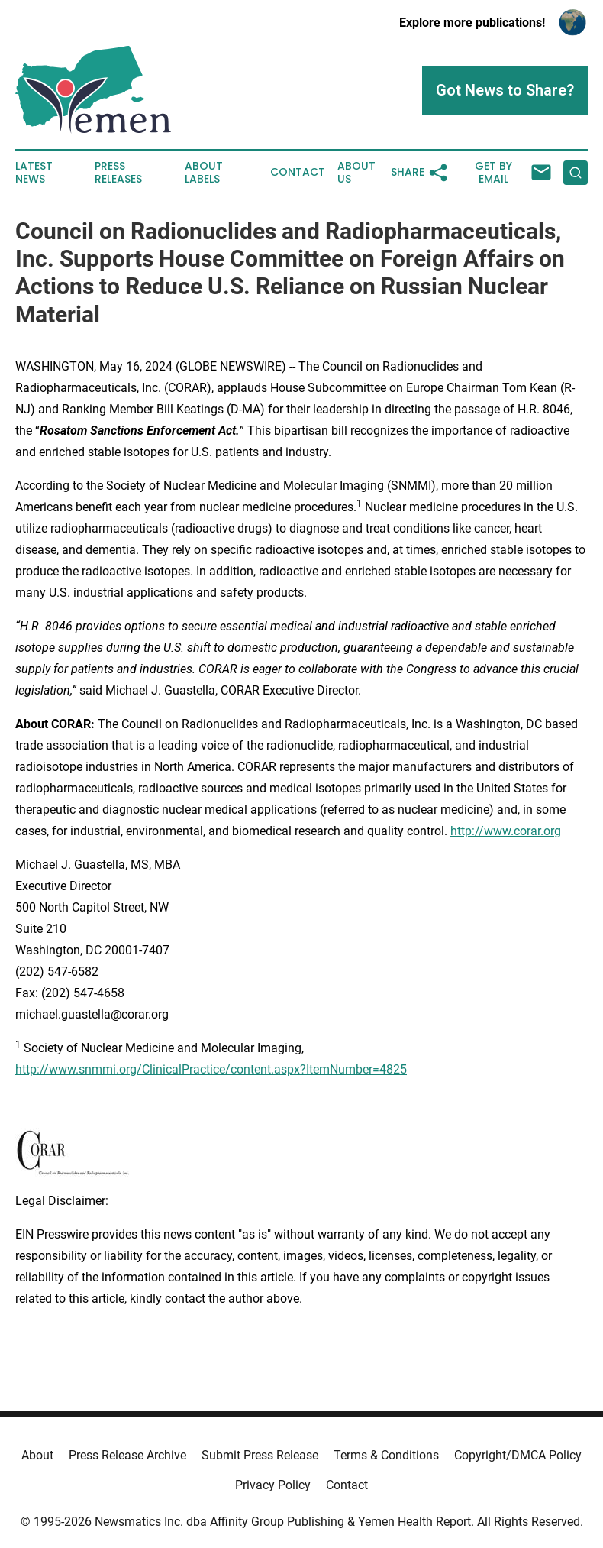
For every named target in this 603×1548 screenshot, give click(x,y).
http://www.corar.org (505, 831)
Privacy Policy (273, 1485)
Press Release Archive (127, 1455)
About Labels (204, 173)
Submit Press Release (260, 1455)
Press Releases (118, 173)
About (37, 1455)
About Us (356, 173)
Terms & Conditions (386, 1455)
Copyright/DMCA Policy (518, 1455)
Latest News (34, 173)
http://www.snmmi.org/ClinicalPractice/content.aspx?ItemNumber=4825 (211, 1069)
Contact (297, 172)
